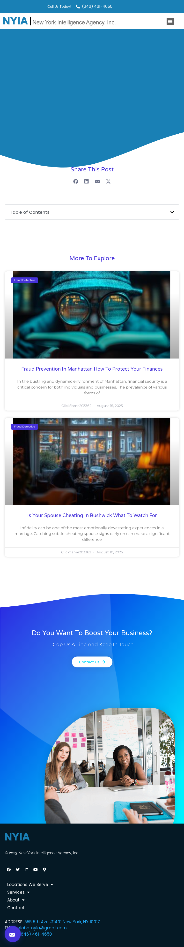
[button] (170, 21)
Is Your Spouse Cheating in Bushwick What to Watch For (92, 516)
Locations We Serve (30, 884)
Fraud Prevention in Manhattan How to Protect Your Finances (92, 369)
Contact (16, 908)
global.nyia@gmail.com (42, 928)
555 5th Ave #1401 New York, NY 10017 (62, 922)
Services (18, 892)
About (16, 900)
